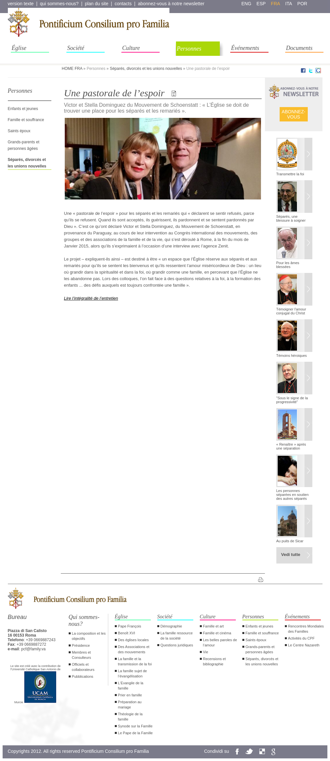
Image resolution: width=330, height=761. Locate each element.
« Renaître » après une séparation (291, 446)
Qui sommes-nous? (84, 620)
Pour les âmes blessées (287, 265)
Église (19, 48)
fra (275, 3)
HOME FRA (72, 68)
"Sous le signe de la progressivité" (292, 400)
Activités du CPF (301, 638)
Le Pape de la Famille (135, 733)
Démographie (171, 626)
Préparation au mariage (130, 704)
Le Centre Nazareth (304, 645)
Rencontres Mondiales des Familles (306, 628)
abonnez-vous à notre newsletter (171, 3)
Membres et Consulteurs (81, 654)
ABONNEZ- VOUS (293, 114)
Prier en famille (130, 695)
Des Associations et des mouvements (133, 649)
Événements (245, 48)
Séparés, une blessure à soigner (291, 218)
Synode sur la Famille (135, 726)
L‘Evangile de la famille (131, 685)
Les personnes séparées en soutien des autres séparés (292, 494)
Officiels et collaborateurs (83, 667)
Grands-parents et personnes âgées (260, 649)
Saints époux (19, 131)
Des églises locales (133, 640)
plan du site (97, 3)
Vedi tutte (291, 554)
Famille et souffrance (26, 120)
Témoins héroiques (291, 355)
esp (261, 3)
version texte (21, 3)
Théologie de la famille (130, 716)
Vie (205, 652)
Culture (131, 48)
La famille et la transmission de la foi (135, 661)
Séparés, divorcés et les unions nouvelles (146, 68)
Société (75, 48)
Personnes (189, 48)
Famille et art (213, 626)
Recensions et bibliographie (214, 661)
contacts (122, 3)
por (302, 3)
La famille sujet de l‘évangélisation (132, 673)
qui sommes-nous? (59, 3)
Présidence (81, 645)
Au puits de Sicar (290, 541)
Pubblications (82, 676)
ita (288, 3)
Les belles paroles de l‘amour (220, 642)
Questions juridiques (177, 645)
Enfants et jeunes (23, 108)
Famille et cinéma (217, 633)
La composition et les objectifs (89, 636)
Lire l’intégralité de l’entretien (91, 298)
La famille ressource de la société (177, 635)
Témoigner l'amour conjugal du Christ (291, 311)
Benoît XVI (126, 633)
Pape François (129, 626)
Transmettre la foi (290, 174)
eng (246, 3)
